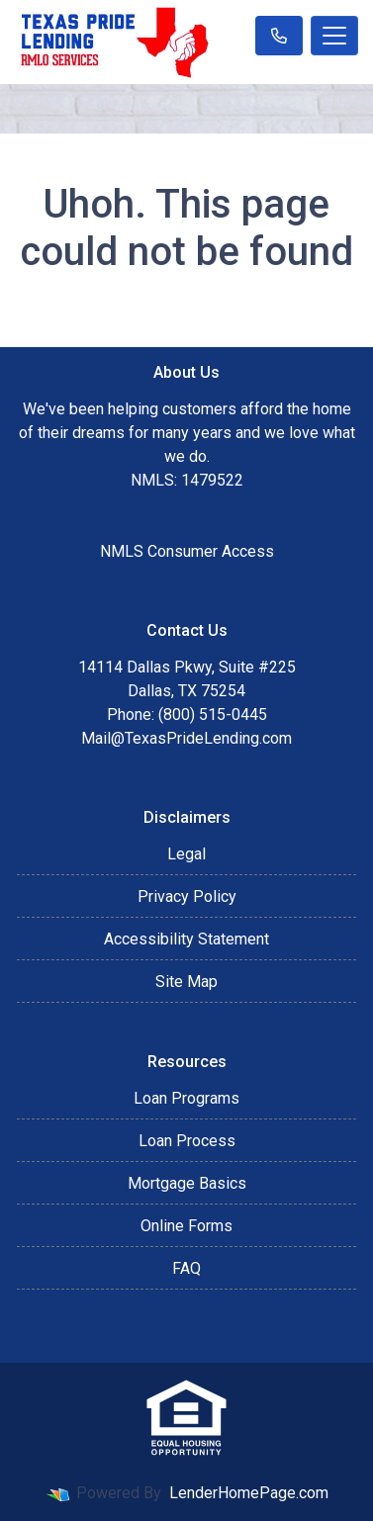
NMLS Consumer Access (187, 551)
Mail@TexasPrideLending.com (186, 738)
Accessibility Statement (186, 939)
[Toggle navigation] (334, 35)
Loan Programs (186, 1098)
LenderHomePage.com (248, 1492)
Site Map (186, 981)
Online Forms (186, 1225)
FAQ (186, 1268)
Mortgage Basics (187, 1183)
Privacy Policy (187, 896)
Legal (186, 854)
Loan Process (187, 1140)
